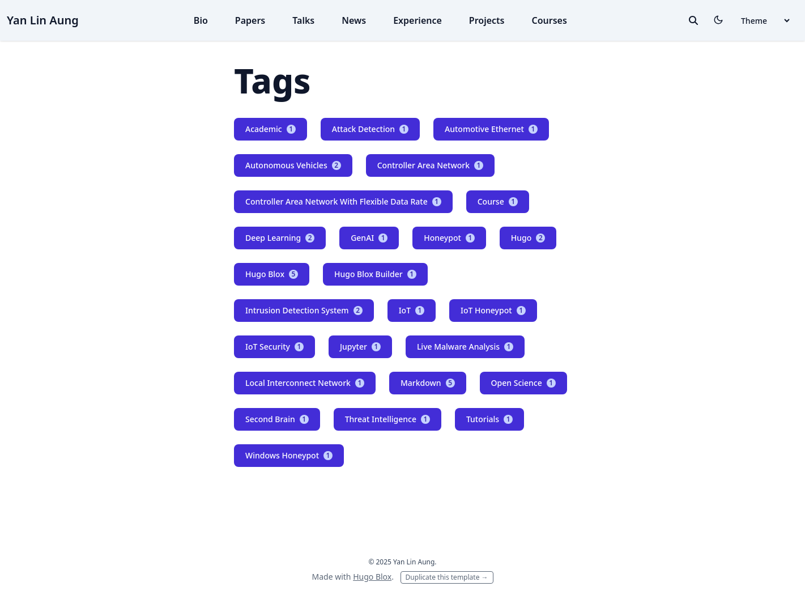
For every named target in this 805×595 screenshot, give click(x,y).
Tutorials (489, 419)
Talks (303, 20)
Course (498, 201)
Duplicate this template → (447, 577)
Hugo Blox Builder (375, 274)
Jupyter (360, 346)
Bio (201, 20)
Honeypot (449, 237)
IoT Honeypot (493, 310)
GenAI (369, 237)
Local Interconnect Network (304, 382)
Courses (549, 20)
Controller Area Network (430, 165)
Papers (250, 20)
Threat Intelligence (387, 419)
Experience (417, 20)
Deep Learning (279, 237)
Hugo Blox (271, 274)
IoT (411, 310)
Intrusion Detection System (304, 310)
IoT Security (274, 346)
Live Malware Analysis (465, 346)
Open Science (523, 382)
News (354, 20)
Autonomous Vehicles (293, 165)
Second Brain (277, 419)
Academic (270, 129)
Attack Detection (370, 129)
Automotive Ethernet (491, 129)
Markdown (428, 382)
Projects (487, 20)
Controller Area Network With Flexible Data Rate (343, 201)
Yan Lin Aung (43, 20)
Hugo (528, 237)
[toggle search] (693, 20)
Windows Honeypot (289, 455)
